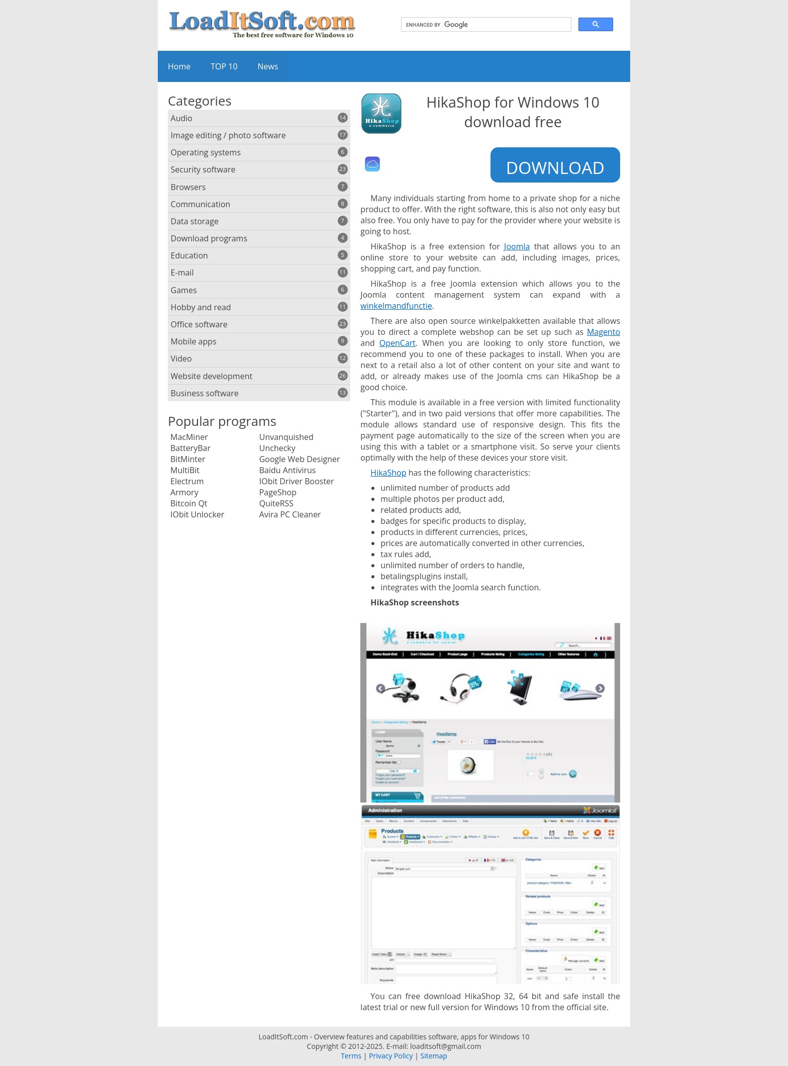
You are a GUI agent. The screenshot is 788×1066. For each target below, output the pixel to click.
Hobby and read (259, 307)
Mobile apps (259, 341)
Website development (259, 376)
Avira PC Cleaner (290, 514)
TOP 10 (224, 66)
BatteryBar (190, 448)
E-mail (259, 272)
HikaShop (388, 472)
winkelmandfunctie (396, 305)
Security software (259, 169)
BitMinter (188, 459)
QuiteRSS (276, 503)
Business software (259, 393)
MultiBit (185, 470)
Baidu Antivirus (287, 470)
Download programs (259, 238)
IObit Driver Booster (296, 481)
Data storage (259, 221)
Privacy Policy (391, 1055)
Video (259, 358)
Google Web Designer (299, 459)
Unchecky (277, 448)
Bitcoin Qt (189, 503)
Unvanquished (286, 436)
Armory (184, 492)
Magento (603, 331)
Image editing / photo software (259, 135)
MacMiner (189, 436)
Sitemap (433, 1055)
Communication (259, 204)
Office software (259, 324)
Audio (259, 118)
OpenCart (397, 342)
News (268, 66)
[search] (485, 24)
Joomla (517, 246)
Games (259, 290)
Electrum (187, 481)
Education (259, 255)
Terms (351, 1055)
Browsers (259, 187)
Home (179, 66)
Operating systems (259, 152)
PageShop (278, 492)
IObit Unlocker (197, 514)
